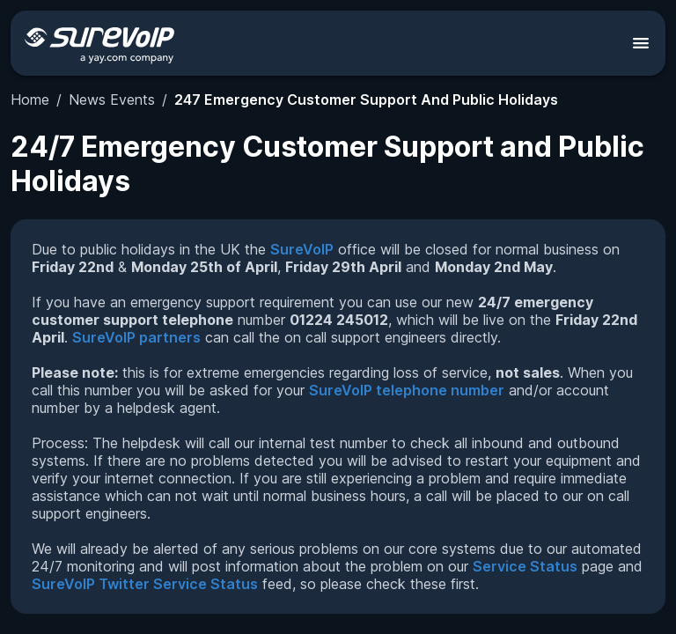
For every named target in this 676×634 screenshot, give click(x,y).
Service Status (525, 566)
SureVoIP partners (136, 337)
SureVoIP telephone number (406, 390)
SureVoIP (302, 249)
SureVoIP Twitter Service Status (145, 584)
